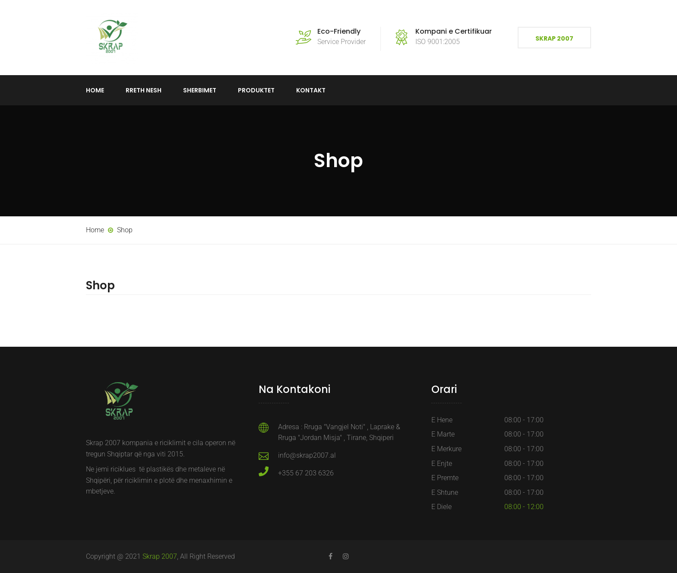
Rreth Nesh (143, 90)
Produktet (256, 90)
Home (95, 90)
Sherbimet (199, 90)
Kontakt (311, 90)
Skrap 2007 (554, 38)
